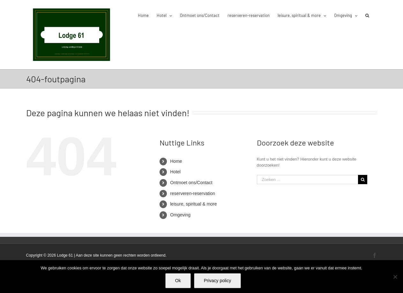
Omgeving (180, 214)
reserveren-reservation (192, 193)
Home (176, 161)
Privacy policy (217, 280)
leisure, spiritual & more (193, 204)
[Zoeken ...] (307, 179)
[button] (367, 15)
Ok (178, 280)
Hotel (175, 171)
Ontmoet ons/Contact (191, 182)
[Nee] (395, 277)
